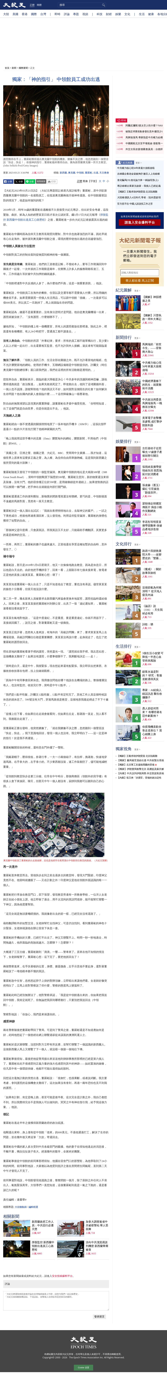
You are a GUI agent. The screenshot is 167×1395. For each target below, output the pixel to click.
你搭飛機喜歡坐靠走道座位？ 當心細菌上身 (152, 730)
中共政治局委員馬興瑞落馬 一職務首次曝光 (152, 403)
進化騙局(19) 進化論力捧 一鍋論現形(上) (137, 180)
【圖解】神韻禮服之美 (151, 299)
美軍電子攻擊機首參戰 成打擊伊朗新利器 (152, 421)
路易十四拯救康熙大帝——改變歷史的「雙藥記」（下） (151, 554)
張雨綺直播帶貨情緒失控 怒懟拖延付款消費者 (152, 470)
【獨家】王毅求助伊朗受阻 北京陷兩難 (137, 191)
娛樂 (118, 14)
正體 (32, 4)
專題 (76, 14)
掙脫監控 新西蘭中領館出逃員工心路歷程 (43, 1246)
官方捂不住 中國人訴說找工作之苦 (135, 203)
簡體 (39, 4)
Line (30, 181)
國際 (34, 14)
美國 (15, 14)
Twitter (19, 181)
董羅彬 (88, 172)
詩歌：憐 (147, 624)
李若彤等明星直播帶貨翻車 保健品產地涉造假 (152, 525)
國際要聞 (23, 67)
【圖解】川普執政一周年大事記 (151, 317)
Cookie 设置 (83, 1367)
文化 (127, 14)
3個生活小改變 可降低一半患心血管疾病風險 (152, 657)
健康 (151, 14)
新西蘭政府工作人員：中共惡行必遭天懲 (43, 1225)
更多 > (139, 162)
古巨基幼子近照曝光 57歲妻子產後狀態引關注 (152, 452)
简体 (85, 181)
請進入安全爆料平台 (140, 222)
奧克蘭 (71, 172)
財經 (109, 14)
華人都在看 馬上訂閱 (140, 280)
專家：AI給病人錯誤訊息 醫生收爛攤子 (152, 694)
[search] (82, 5)
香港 (24, 14)
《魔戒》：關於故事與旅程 (151, 571)
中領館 (80, 172)
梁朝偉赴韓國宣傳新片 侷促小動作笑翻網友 (152, 507)
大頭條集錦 (20, 1207)
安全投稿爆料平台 (62, 1276)
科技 (99, 14)
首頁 (7, 67)
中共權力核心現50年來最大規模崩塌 (135, 168)
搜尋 (103, 5)
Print (52, 181)
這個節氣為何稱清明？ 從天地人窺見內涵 (152, 591)
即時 (57, 14)
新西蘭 (63, 172)
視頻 (85, 14)
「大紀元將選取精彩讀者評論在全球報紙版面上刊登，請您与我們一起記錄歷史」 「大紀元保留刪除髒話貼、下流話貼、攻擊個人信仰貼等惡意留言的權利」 (56, 1300)
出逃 (95, 172)
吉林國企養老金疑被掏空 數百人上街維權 (138, 174)
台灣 (43, 14)
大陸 (6, 14)
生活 (142, 14)
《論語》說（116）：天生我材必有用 (152, 610)
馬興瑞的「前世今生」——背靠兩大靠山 (151, 348)
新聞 (14, 67)
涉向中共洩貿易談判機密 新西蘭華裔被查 (97, 1246)
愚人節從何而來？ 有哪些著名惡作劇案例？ (152, 712)
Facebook (8, 181)
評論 (67, 14)
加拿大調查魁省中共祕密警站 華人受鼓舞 (97, 1225)
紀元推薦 (127, 162)
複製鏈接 (41, 181)
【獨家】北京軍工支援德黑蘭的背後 (135, 764)
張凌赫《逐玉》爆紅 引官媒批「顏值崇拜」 (151, 489)
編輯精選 (33, 1207)
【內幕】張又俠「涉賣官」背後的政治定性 (139, 777)
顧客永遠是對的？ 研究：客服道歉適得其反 (152, 675)
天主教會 (104, 172)
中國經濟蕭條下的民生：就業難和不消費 (151, 385)
